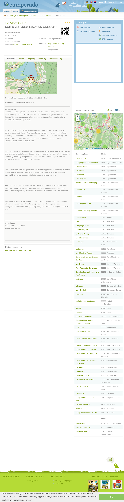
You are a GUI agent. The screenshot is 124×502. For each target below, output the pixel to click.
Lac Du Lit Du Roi (83, 386)
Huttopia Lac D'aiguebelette (86, 211)
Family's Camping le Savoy (86, 345)
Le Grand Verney (82, 234)
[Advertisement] (27, 282)
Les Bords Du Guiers (84, 331)
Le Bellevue (80, 190)
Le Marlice (80, 393)
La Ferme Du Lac (82, 375)
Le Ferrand (80, 175)
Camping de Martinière (85, 379)
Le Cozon (79, 279)
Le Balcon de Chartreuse (85, 301)
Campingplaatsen (11, 11)
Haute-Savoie (46, 16)
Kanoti (78, 308)
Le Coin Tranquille (83, 404)
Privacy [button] (28, 500)
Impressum (59, 483)
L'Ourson (79, 286)
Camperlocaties (30, 11)
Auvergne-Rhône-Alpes (28, 16)
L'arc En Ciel (81, 290)
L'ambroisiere (81, 218)
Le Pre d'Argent (82, 230)
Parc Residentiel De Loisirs (86, 268)
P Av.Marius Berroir (83, 427)
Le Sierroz (80, 367)
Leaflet (86, 148)
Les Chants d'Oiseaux (84, 253)
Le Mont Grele (81, 167)
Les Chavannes (82, 238)
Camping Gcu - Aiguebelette (87, 163)
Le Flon (79, 312)
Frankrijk (12, 16)
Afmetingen (10, 223)
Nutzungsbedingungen (63, 481)
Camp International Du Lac (86, 413)
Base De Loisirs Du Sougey (86, 183)
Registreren (109, 2)
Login (101, 2)
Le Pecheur (80, 371)
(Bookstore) (113, 477)
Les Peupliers (81, 179)
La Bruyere (80, 249)
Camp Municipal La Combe (86, 353)
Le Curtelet (80, 170)
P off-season (81, 423)
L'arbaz (78, 222)
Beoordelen (106, 31)
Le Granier (80, 327)
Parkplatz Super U (83, 431)
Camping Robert (82, 226)
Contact (119, 2)
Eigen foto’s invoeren (110, 35)
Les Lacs (79, 294)
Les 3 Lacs (80, 264)
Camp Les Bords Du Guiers (86, 338)
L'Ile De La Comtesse (84, 316)
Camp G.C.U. (81, 158)
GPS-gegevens (107, 39)
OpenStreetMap (96, 148)
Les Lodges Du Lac (83, 204)
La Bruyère (80, 242)
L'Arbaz (79, 197)
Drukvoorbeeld (85, 27)
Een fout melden (108, 27)
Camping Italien (32, 481)
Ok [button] (111, 497)
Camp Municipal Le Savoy (86, 349)
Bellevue (79, 408)
